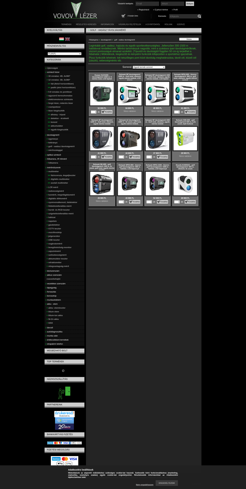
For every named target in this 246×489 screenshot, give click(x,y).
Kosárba (108, 112)
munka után (51, 336)
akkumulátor (55, 126)
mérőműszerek (53, 167)
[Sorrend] (149, 67)
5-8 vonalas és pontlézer (59, 92)
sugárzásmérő (54, 243)
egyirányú (52, 139)
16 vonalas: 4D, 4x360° (58, 76)
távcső (49, 327)
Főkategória (93, 40)
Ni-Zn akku (53, 319)
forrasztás (50, 292)
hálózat (51, 217)
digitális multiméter (59, 179)
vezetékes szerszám (55, 283)
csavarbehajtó (53, 279)
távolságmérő (52, 135)
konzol (52, 122)
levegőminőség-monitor (59, 247)
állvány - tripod (56, 114)
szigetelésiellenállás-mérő (60, 213)
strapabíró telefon (54, 344)
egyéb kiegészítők (58, 129)
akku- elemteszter (56, 308)
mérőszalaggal (55, 150)
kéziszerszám (52, 271)
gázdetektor (53, 225)
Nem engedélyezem (144, 485)
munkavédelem (53, 300)
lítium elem (53, 311)
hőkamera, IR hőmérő (56, 159)
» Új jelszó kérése (160, 10)
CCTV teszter (54, 228)
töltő (50, 323)
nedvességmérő (55, 191)
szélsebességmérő (57, 255)
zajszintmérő (54, 251)
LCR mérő (52, 187)
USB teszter (53, 240)
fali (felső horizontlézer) (61, 84)
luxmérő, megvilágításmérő (61, 195)
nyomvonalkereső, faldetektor (62, 202)
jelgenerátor (53, 236)
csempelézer (54, 107)
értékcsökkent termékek (57, 340)
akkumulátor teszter (57, 259)
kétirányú (52, 142)
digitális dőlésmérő (57, 198)
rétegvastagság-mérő (58, 266)
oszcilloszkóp (54, 232)
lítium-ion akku (55, 315)
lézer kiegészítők (56, 110)
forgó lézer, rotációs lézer (60, 103)
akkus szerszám (53, 275)
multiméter (53, 171)
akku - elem (51, 304)
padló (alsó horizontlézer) (61, 87)
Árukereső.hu (64, 416)
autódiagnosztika (53, 331)
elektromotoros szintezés (60, 99)
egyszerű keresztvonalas (59, 95)
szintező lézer (52, 72)
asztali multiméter (58, 183)
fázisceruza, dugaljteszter (61, 175)
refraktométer (54, 262)
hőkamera (52, 163)
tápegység (50, 287)
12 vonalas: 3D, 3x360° (58, 80)
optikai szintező (53, 155)
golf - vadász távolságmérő (61, 146)
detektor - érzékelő (58, 118)
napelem (52, 221)
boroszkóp (50, 296)
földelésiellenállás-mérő (59, 206)
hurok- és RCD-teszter (58, 210)
